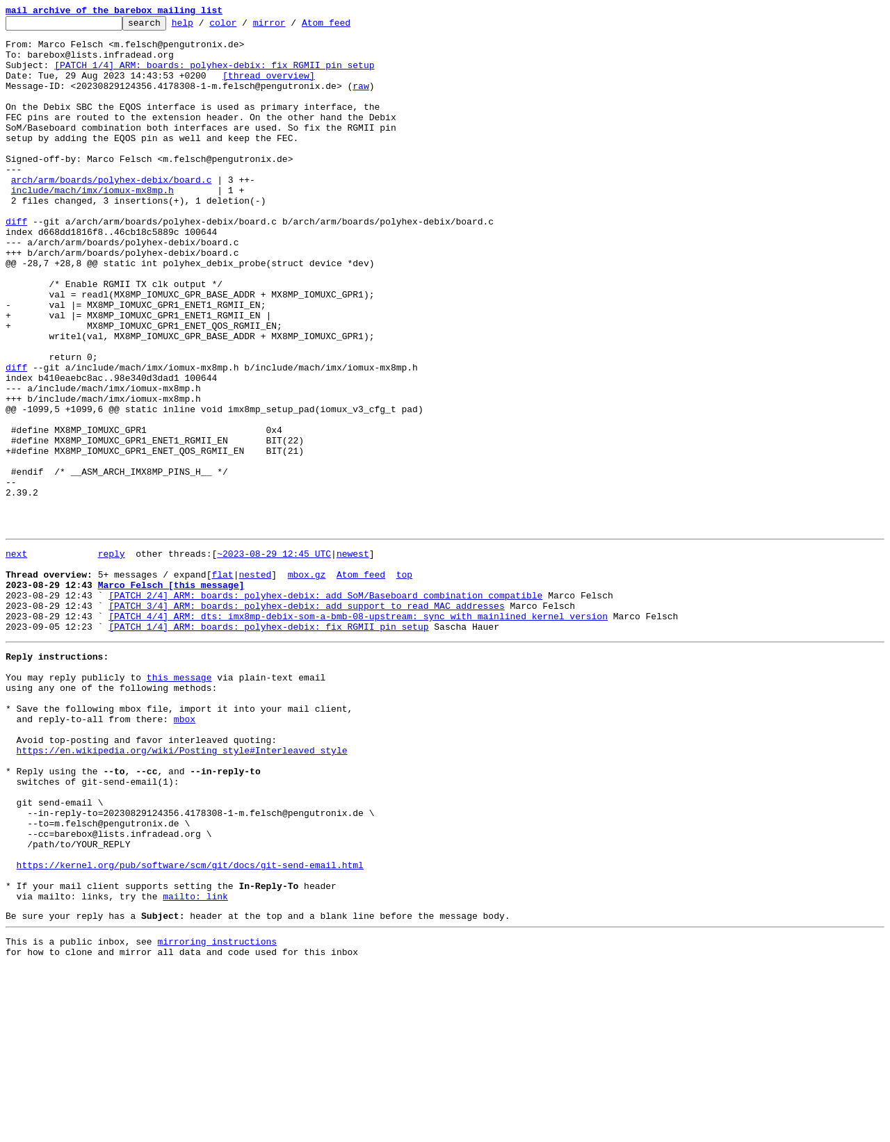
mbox (184, 852)
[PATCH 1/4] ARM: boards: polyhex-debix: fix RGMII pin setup (214, 75)
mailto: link (195, 1065)
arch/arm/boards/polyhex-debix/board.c (111, 212)
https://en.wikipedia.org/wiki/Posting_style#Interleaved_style (182, 889)
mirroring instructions (217, 1114)
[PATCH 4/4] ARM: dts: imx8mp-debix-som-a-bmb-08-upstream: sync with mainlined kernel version (358, 732)
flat (222, 682)
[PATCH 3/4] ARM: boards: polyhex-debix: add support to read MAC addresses (306, 720)
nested (254, 682)
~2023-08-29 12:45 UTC (274, 657)
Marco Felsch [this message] (171, 695)
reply (111, 657)
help (204, 26)
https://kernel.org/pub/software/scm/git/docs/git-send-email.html (190, 1027)
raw (361, 100)
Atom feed (347, 26)
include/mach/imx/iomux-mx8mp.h (92, 225)
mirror (291, 26)
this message (179, 802)
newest (353, 657)
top (404, 682)
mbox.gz (307, 682)
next (16, 657)
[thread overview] (268, 87)
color (244, 26)
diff (16, 262)
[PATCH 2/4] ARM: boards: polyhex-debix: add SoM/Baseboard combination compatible (325, 707)
